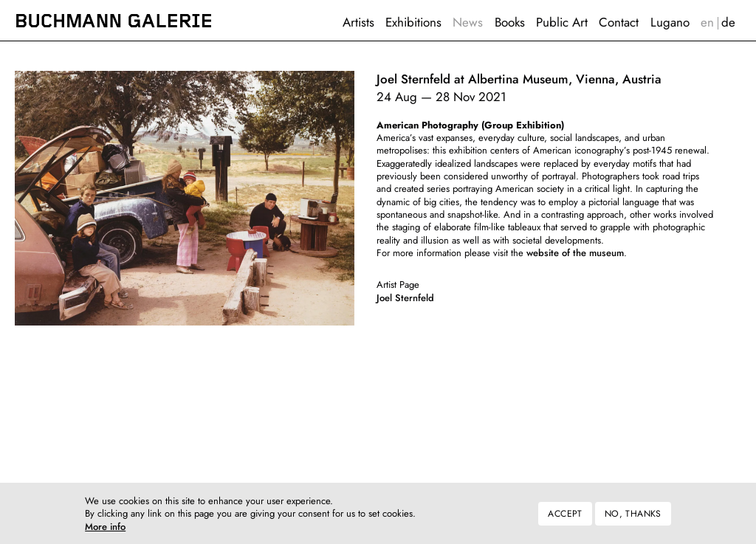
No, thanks (633, 519)
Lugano (670, 22)
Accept (565, 519)
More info (105, 532)
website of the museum (575, 253)
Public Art (562, 22)
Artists (358, 22)
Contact (619, 22)
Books (510, 22)
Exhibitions (413, 22)
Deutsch (728, 22)
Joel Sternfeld (405, 298)
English (707, 22)
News (468, 22)
